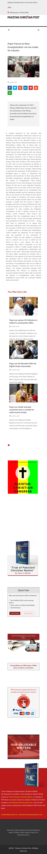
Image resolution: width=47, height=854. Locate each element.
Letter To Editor (14, 832)
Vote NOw (15, 613)
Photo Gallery (25, 832)
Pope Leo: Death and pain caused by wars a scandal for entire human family (21, 410)
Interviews (11, 830)
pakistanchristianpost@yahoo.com (31, 814)
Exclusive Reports (33, 830)
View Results (29, 613)
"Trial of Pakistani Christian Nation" (20, 797)
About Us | (34, 832)
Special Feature (20, 830)
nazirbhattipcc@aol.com (9, 814)
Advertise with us (23, 835)
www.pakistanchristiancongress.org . (20, 802)
